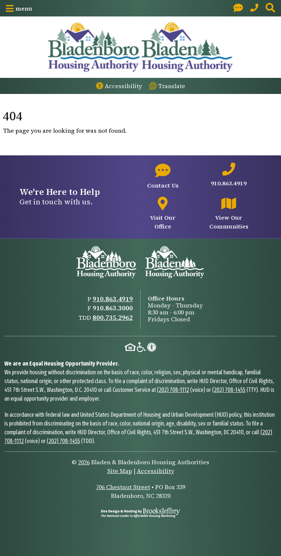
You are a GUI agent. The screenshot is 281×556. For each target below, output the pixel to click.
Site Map (119, 471)
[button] (19, 8)
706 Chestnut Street (123, 487)
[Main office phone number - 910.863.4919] (229, 175)
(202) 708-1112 (173, 389)
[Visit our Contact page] (238, 8)
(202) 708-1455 (229, 389)
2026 (84, 462)
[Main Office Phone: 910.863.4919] (254, 8)
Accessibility (155, 471)
